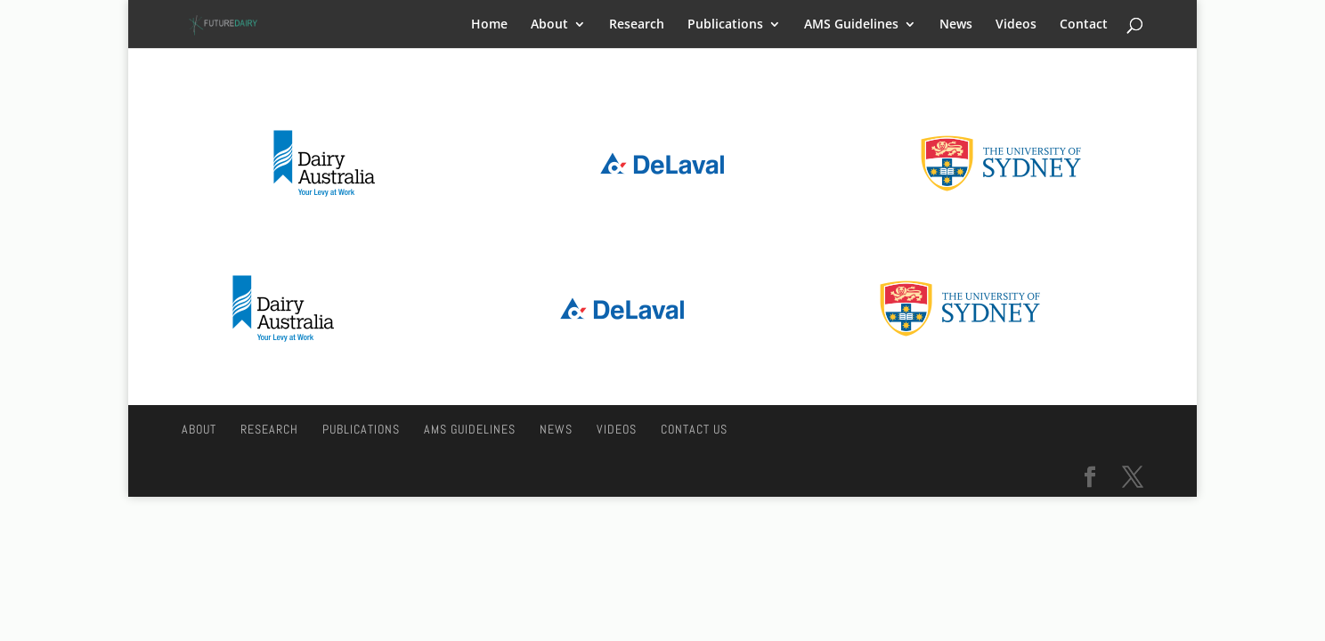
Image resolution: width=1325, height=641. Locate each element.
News (955, 25)
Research (636, 25)
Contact (1084, 25)
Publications (725, 25)
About (549, 25)
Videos (1016, 25)
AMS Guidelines (851, 25)
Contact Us (694, 429)
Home (489, 25)
